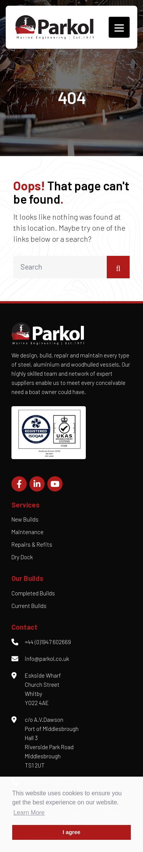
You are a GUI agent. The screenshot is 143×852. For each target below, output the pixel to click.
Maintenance (27, 531)
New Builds (25, 519)
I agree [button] (71, 832)
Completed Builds (33, 593)
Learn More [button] (29, 812)
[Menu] (119, 27)
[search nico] (60, 267)
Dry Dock (22, 557)
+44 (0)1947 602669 (48, 641)
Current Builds (29, 605)
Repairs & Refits (31, 544)
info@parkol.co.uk (47, 658)
